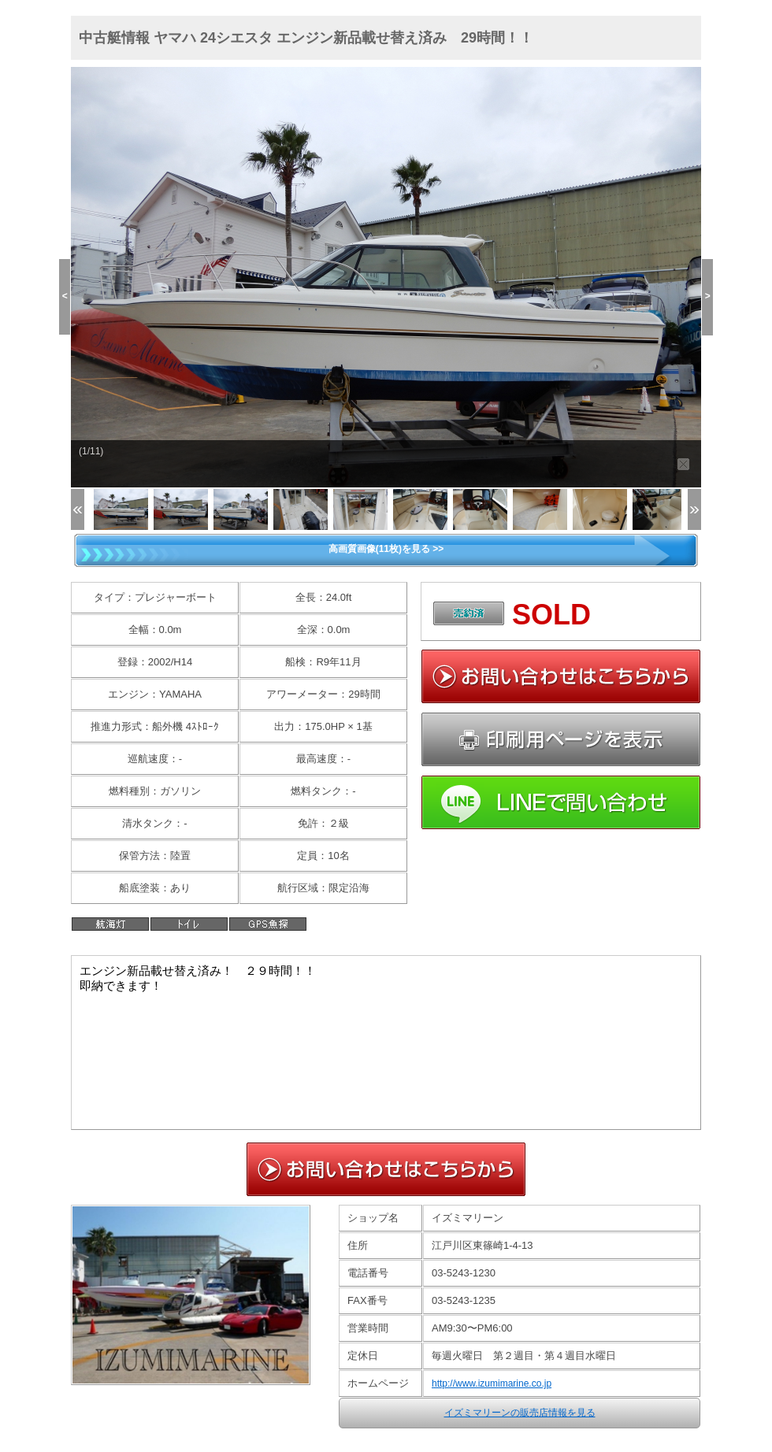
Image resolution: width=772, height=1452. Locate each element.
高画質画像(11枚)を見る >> (386, 548)
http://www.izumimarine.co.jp (491, 1383)
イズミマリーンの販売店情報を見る (520, 1412)
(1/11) (91, 451)
